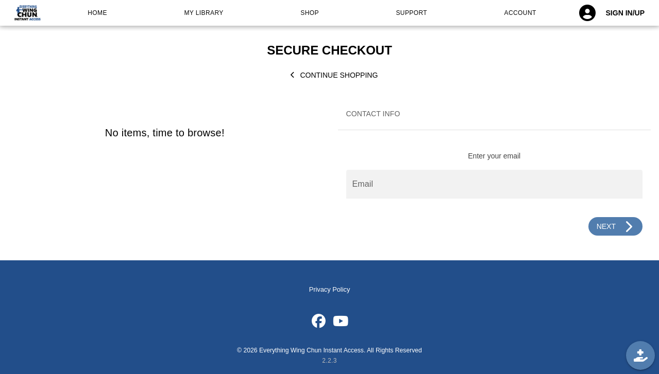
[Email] (494, 184)
